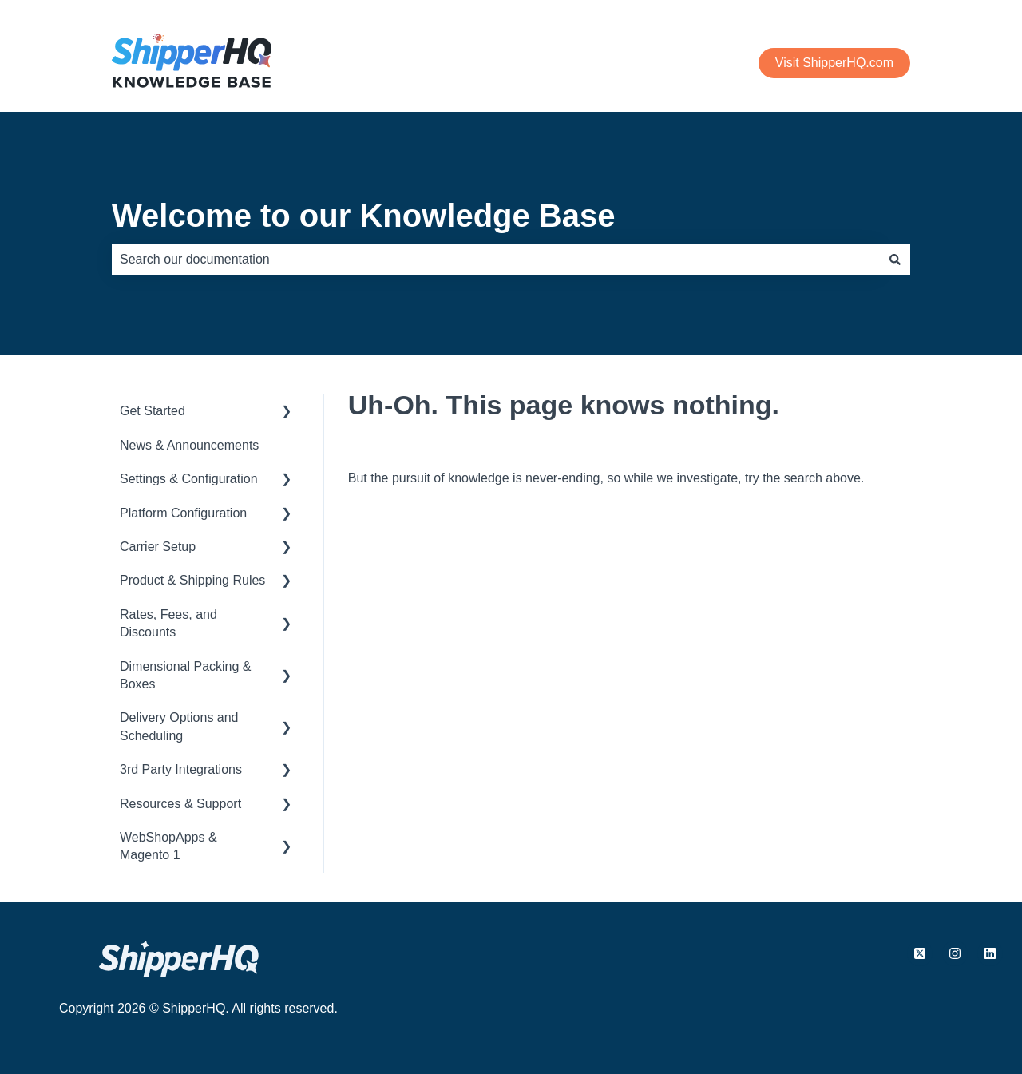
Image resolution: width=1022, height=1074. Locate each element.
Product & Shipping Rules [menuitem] (192, 580)
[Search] (895, 259)
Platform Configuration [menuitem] (183, 513)
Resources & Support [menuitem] (180, 803)
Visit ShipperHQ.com (834, 62)
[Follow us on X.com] (920, 953)
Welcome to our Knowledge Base (364, 215)
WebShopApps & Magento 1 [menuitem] (168, 846)
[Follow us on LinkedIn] (990, 953)
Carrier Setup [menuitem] (158, 546)
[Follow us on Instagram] (955, 953)
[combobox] (496, 259)
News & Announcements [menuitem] (189, 445)
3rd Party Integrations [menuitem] (181, 769)
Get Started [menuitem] (152, 411)
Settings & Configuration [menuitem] (189, 478)
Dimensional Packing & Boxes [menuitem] (186, 675)
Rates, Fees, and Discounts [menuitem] (168, 623)
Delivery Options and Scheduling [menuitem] (179, 726)
